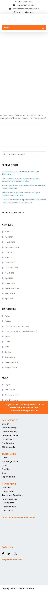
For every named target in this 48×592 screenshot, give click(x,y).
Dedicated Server (10, 435)
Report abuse (8, 476)
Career (5, 457)
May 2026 (9, 232)
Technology (10, 357)
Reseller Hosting (9, 431)
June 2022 (9, 252)
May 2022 (9, 257)
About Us (6, 487)
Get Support (8, 502)
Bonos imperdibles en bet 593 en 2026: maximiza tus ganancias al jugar (24, 186)
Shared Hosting (9, 427)
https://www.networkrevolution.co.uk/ (20, 331)
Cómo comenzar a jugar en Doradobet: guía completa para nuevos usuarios (20, 179)
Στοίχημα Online (11, 367)
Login (16, 12)
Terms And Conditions (12, 495)
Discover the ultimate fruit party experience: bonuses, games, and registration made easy (24, 200)
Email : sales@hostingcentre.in (24, 8)
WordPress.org (11, 400)
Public (7, 341)
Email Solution (8, 443)
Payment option (9, 499)
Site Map (6, 469)
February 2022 (11, 262)
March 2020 (10, 283)
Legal (4, 465)
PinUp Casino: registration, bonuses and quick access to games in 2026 (21, 193)
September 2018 (12, 288)
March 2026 (10, 242)
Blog (4, 473)
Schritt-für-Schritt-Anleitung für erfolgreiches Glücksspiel (20, 172)
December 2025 (12, 247)
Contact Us (7, 510)
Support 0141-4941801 (24, 5)
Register (30, 12)
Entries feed (10, 390)
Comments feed (12, 395)
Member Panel (9, 506)
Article (7, 316)
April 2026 (9, 237)
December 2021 (11, 268)
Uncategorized (11, 362)
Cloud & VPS (8, 439)
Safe (7, 347)
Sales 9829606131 (24, 2)
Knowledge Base (10, 461)
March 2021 (9, 273)
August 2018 (10, 293)
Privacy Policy (8, 491)
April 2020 (9, 278)
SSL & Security (8, 447)
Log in (7, 384)
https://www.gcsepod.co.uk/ (17, 326)
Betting (8, 321)
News (7, 336)
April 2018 (9, 298)
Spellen (8, 352)
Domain (5, 423)
